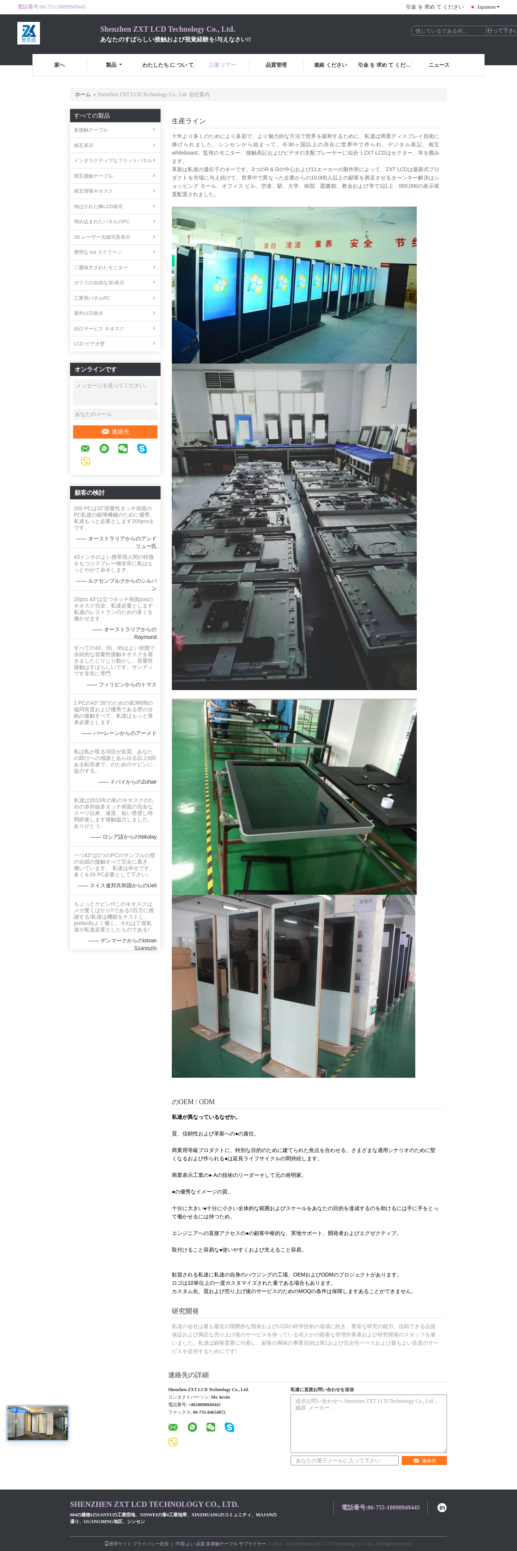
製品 (114, 65)
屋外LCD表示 (88, 313)
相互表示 (83, 145)
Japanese (488, 7)
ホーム (83, 94)
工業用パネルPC (92, 298)
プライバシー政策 (151, 1543)
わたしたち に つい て (168, 65)
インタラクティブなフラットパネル (113, 160)
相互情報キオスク (93, 191)
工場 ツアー (222, 65)
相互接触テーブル (93, 176)
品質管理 (276, 65)
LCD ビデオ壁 (89, 344)
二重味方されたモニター (101, 267)
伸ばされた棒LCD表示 (98, 206)
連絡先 (115, 431)
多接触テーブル (91, 130)
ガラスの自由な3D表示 (99, 282)
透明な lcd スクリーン (98, 252)
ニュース (439, 65)
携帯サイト (118, 1543)
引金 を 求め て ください (435, 7)
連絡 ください (330, 65)
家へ (59, 65)
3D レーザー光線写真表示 (102, 237)
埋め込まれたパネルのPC (102, 221)
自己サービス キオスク (99, 328)
